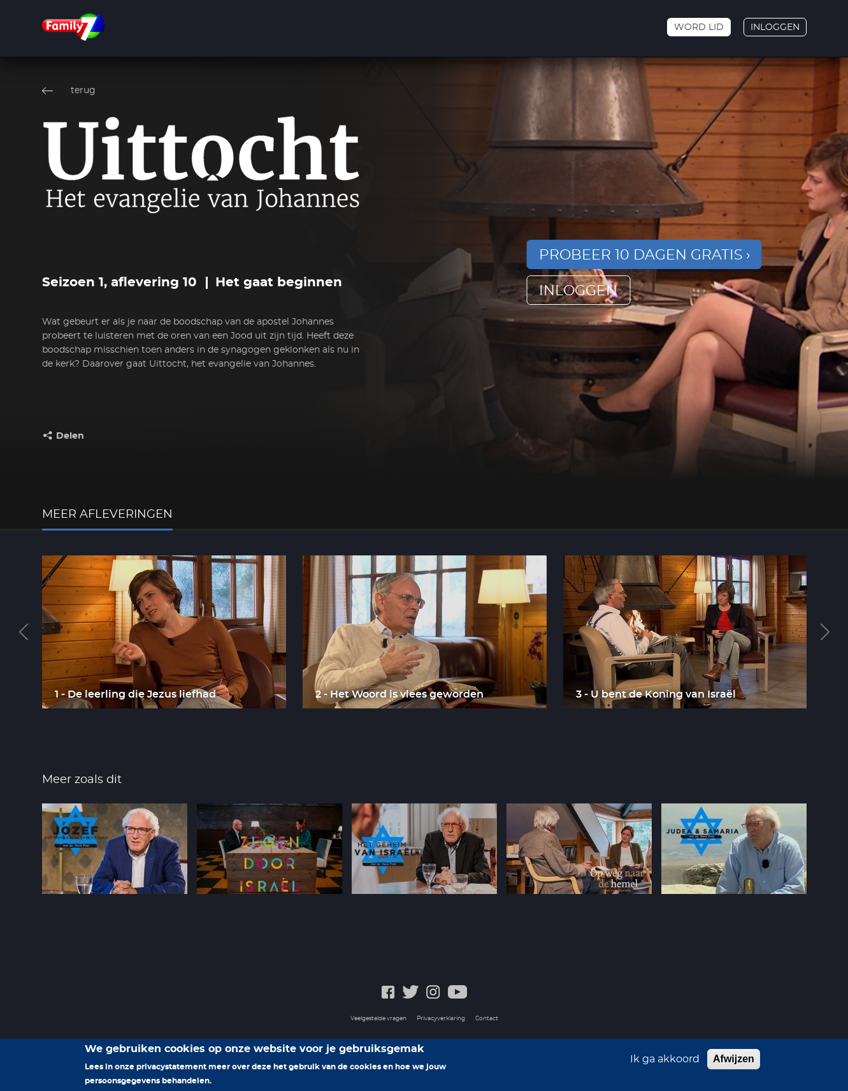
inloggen (578, 291)
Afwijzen (733, 1062)
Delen (70, 436)
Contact (486, 1018)
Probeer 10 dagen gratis (641, 255)
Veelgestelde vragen (378, 1018)
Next (825, 631)
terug (83, 90)
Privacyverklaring (441, 1018)
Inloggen (775, 27)
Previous (23, 631)
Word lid (699, 27)
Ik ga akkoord (665, 1062)
